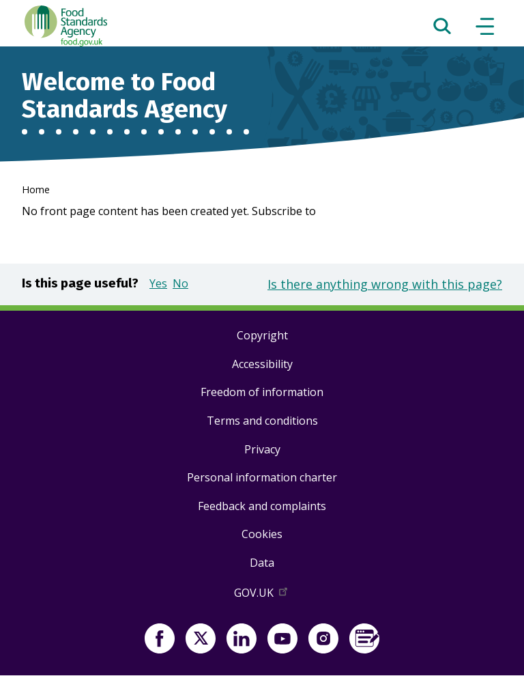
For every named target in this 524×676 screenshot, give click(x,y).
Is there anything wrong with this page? (384, 284)
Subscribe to (284, 211)
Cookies (262, 533)
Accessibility (262, 363)
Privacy (262, 449)
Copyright (262, 335)
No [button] (180, 283)
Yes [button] (158, 283)
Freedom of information (262, 391)
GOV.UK (262, 595)
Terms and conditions (262, 420)
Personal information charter (262, 477)
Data (262, 562)
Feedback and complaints (262, 505)
